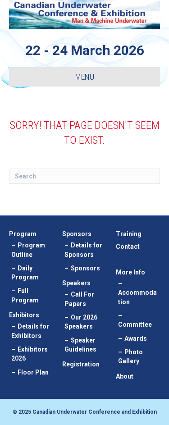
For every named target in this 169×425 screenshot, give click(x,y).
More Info (130, 272)
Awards (135, 338)
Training (129, 234)
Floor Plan (33, 372)
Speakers (76, 283)
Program (23, 234)
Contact (128, 246)
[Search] (84, 176)
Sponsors (76, 234)
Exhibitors (24, 315)
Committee (135, 324)
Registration (81, 364)
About (124, 376)
